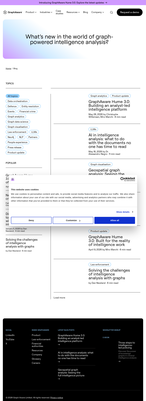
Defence (12, 106)
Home (8, 68)
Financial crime (28, 111)
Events (11, 111)
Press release (14, 147)
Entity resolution (30, 106)
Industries (45, 12)
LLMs (34, 132)
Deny (31, 220)
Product (30, 12)
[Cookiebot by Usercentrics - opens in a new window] (122, 179)
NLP (21, 137)
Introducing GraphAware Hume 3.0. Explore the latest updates (71, 2)
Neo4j (11, 137)
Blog (85, 12)
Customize (73, 220)
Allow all (114, 220)
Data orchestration (18, 101)
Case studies (59, 12)
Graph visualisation (18, 126)
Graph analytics (16, 116)
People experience (17, 142)
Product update (16, 152)
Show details (123, 212)
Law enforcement (17, 132)
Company (96, 12)
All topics (13, 96)
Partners (33, 137)
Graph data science (18, 121)
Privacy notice (56, 397)
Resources (72, 12)
